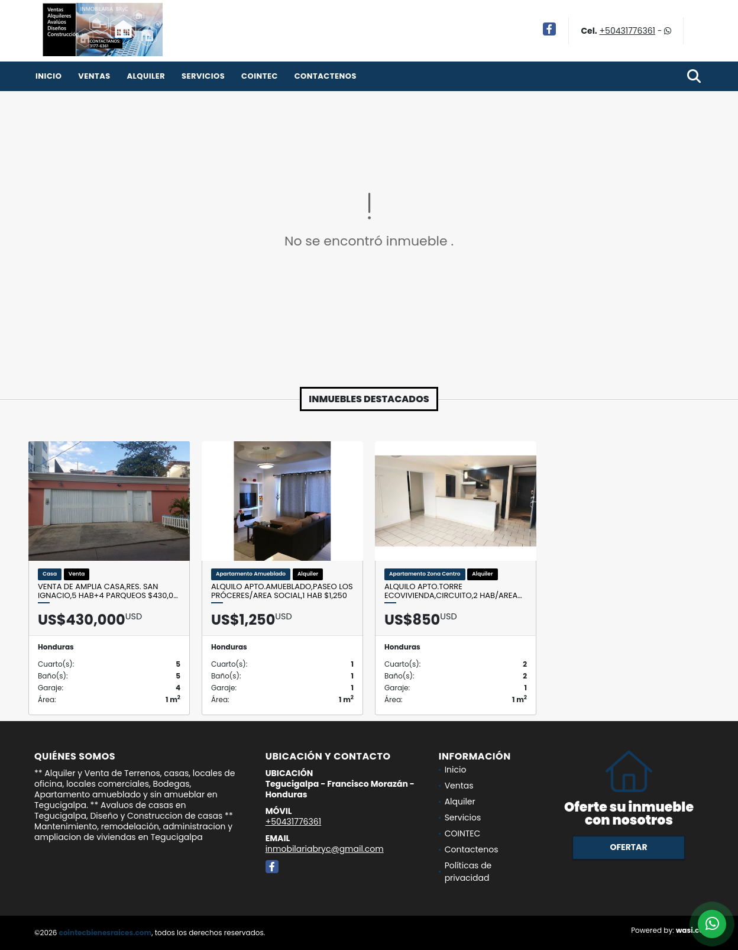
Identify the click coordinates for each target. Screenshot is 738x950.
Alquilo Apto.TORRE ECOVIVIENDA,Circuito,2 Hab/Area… (453, 591)
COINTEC (259, 76)
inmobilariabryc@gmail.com (325, 849)
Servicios (203, 76)
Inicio (48, 76)
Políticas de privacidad (468, 871)
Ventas (94, 76)
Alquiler (146, 76)
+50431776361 (627, 31)
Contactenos (325, 76)
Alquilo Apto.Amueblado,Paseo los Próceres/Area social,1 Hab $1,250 (282, 591)
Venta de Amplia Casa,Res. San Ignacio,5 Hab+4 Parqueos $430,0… (108, 591)
